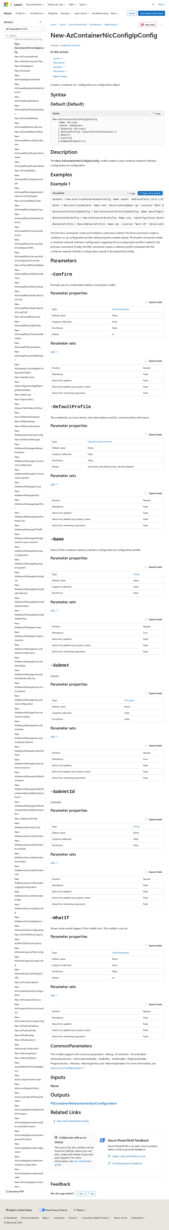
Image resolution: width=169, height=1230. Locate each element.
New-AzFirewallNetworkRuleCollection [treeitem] (29, 140)
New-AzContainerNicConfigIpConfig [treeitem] (29, 47)
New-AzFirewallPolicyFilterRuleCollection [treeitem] (29, 218)
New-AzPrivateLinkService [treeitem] (28, 999)
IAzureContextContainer (100, 441)
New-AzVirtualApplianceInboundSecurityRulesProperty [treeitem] (29, 1122)
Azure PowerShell (77, 24)
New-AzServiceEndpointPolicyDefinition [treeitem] (29, 1096)
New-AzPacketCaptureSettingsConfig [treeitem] (29, 973)
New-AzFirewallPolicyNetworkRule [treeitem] (29, 284)
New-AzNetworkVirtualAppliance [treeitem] (28, 919)
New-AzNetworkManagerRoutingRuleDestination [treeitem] (29, 601)
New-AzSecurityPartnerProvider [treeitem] (28, 1077)
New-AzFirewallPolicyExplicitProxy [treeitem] (29, 207)
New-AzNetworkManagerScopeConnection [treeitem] (29, 636)
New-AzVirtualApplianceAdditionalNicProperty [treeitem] (29, 1109)
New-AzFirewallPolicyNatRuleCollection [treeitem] (29, 273)
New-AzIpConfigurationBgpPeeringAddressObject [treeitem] (29, 385)
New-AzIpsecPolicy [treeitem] (24, 399)
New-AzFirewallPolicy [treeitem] (25, 170)
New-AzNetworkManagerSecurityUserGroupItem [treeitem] (29, 712)
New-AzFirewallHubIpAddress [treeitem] (27, 98)
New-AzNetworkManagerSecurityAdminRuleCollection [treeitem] (29, 674)
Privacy (72, 1217)
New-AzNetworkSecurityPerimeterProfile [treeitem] (29, 895)
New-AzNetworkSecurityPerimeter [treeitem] (29, 834)
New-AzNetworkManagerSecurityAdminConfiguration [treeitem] (29, 648)
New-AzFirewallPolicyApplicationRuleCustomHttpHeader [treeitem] (29, 192)
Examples (59, 66)
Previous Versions (30, 1217)
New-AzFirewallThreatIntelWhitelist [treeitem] (29, 355)
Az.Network (95, 24)
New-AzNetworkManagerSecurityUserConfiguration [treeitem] (29, 699)
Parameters (60, 71)
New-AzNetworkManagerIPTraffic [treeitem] (29, 527)
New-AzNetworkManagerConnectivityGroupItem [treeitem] (29, 473)
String (136, 574)
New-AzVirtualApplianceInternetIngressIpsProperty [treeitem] (29, 1135)
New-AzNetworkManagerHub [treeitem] (27, 493)
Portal (132, 13)
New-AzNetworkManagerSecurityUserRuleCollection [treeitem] (29, 738)
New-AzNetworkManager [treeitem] (27, 439)
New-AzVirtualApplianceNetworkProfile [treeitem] (29, 1173)
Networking (110, 24)
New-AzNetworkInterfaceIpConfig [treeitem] (29, 432)
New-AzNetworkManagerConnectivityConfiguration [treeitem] (29, 460)
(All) (54, 352)
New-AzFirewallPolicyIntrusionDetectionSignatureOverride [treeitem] (29, 256)
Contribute (59, 1217)
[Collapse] (40, 22)
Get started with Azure (151, 13)
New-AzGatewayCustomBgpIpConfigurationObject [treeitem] (29, 368)
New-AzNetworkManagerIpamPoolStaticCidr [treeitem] (29, 516)
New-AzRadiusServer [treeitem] (25, 1039)
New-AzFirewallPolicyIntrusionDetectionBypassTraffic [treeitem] (29, 243)
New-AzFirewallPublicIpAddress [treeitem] (28, 345)
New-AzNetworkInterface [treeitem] (27, 426)
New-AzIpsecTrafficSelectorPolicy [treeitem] (28, 406)
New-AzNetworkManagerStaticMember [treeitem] (29, 750)
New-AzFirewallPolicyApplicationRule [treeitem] (29, 179)
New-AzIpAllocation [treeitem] (24, 377)
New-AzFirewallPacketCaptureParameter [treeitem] (29, 153)
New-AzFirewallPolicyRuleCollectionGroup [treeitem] (29, 295)
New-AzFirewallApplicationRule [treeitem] (27, 77)
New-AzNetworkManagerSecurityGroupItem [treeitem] (29, 687)
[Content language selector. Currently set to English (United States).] (19, 1210)
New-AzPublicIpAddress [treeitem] (27, 1025)
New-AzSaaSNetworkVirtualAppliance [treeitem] (29, 1066)
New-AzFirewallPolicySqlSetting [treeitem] (28, 323)
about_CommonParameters (66, 1068)
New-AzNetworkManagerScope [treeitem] (28, 625)
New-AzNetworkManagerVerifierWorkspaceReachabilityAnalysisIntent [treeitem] (29, 791)
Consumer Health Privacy (95, 1217)
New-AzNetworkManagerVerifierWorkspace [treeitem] (29, 776)
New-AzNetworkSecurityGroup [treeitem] (27, 825)
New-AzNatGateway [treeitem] (25, 421)
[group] (107, 212)
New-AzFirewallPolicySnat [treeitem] (27, 316)
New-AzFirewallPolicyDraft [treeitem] (28, 200)
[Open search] (153, 4)
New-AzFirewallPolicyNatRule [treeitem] (29, 265)
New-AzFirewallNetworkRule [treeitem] (29, 131)
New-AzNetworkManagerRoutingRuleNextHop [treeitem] (29, 614)
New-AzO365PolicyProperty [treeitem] (29, 934)
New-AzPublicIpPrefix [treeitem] (25, 1030)
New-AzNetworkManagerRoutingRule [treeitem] (29, 576)
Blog (45, 1217)
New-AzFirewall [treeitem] (22, 70)
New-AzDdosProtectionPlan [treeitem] (29, 61)
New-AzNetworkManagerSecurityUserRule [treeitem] (29, 725)
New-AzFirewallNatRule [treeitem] (26, 118)
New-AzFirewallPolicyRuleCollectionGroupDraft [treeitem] (29, 308)
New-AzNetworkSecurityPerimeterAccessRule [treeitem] (29, 844)
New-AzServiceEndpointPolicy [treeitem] (27, 1086)
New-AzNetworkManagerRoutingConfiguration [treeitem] (29, 550)
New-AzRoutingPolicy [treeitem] (25, 1057)
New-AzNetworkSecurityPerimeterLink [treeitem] (29, 870)
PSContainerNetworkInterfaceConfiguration (84, 1103)
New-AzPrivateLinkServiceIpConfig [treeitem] (29, 1019)
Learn (53, 24)
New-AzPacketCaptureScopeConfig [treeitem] (29, 960)
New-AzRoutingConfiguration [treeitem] (27, 1046)
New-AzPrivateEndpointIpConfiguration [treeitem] (29, 990)
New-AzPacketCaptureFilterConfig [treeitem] (29, 950)
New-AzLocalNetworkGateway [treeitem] (27, 414)
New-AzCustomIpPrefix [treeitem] (26, 56)
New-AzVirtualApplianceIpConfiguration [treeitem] (29, 1147)
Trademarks (137, 1217)
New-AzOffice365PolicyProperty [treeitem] (28, 941)
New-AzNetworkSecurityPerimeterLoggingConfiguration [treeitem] (29, 883)
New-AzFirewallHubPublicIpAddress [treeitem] (29, 109)
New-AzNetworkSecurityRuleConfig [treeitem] (29, 908)
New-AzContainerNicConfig (73, 1121)
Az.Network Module (70, 45)
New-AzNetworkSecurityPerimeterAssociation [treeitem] (29, 857)
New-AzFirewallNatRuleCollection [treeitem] (28, 125)
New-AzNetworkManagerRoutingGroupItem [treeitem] (29, 563)
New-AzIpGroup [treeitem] (23, 394)
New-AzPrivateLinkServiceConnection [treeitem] (29, 1008)
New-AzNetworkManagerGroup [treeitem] (28, 484)
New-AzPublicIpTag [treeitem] (24, 1035)
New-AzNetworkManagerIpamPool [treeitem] (29, 503)
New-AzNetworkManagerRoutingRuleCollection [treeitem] (29, 589)
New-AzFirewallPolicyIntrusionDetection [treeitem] (29, 231)
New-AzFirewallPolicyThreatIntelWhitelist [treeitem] (29, 334)
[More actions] (161, 24)
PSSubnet (129, 700)
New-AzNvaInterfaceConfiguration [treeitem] (29, 927)
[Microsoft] (6, 4)
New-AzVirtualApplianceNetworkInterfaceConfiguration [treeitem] (29, 1160)
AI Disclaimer (10, 1217)
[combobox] (24, 29)
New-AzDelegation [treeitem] (24, 65)
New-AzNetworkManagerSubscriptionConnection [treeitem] (29, 763)
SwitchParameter (120, 309)
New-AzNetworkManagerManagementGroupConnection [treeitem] (29, 538)
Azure (62, 24)
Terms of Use (120, 1217)
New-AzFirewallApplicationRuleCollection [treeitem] (29, 88)
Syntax (58, 58)
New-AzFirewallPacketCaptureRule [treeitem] (29, 163)
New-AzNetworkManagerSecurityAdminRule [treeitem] (29, 661)
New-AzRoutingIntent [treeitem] (25, 1053)
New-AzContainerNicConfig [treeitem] (28, 39)
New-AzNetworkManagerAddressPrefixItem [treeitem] (29, 448)
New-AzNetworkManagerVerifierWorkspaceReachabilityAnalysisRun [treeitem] (29, 808)
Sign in (161, 4)
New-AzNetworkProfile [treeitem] (26, 818)
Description (59, 62)
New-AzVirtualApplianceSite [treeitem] (29, 1182)
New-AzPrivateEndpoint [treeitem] (26, 982)
